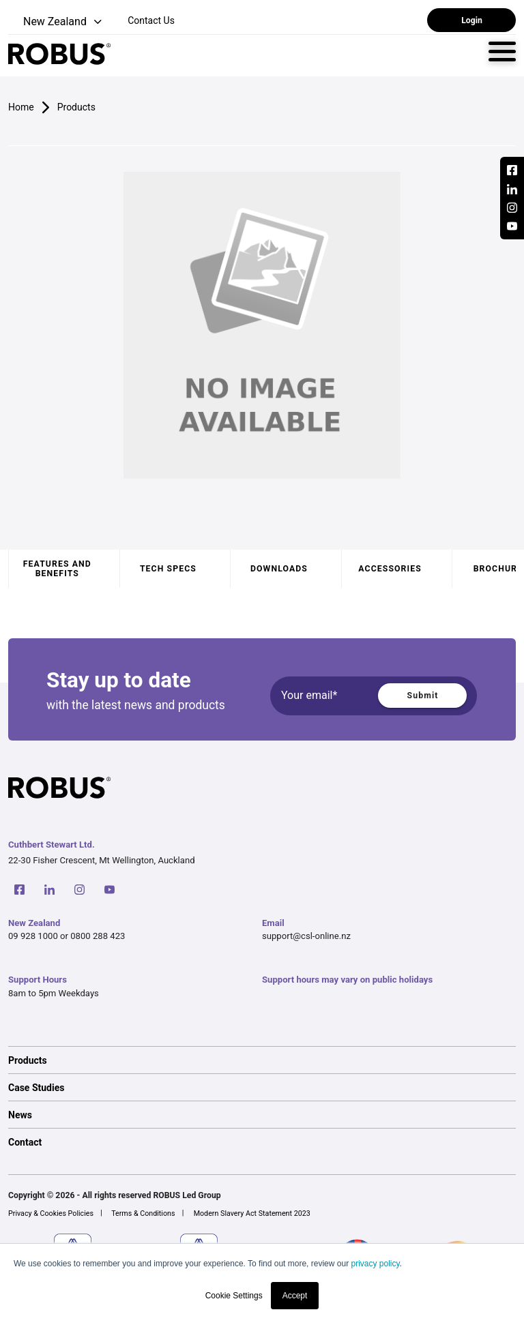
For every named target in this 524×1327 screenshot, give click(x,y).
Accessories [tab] (389, 568)
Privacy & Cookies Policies (50, 1213)
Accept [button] (295, 1295)
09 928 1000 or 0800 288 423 (66, 936)
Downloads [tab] (279, 568)
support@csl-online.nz (306, 936)
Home (21, 107)
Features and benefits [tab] (57, 568)
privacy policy (375, 1263)
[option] (262, 1059)
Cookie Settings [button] (234, 1295)
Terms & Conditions (143, 1213)
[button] (56, 22)
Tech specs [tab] (168, 568)
